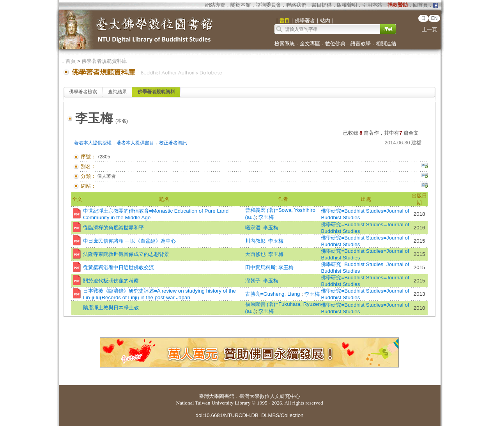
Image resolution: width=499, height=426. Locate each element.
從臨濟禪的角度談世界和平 (113, 228)
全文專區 (310, 43)
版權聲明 (347, 5)
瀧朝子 (252, 281)
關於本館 (240, 5)
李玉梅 (266, 217)
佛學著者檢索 (83, 91)
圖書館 (226, 396)
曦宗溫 (252, 228)
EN (434, 18)
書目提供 (321, 5)
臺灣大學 (209, 396)
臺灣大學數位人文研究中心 (269, 396)
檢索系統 (284, 43)
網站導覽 (215, 5)
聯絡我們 (296, 5)
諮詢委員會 (268, 5)
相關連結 (386, 43)
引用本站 (372, 5)
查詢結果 (117, 91)
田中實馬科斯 (260, 267)
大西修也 (255, 254)
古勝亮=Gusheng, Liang (273, 294)
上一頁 (429, 29)
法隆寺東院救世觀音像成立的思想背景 (126, 254)
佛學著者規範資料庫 (104, 61)
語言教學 (360, 43)
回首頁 (420, 5)
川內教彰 (255, 241)
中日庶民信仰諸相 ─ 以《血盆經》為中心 (129, 241)
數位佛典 (335, 43)
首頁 (70, 61)
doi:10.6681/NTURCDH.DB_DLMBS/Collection (249, 415)
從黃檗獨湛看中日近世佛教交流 (118, 267)
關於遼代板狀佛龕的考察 (111, 281)
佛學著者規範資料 (156, 91)
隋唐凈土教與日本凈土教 (111, 308)
